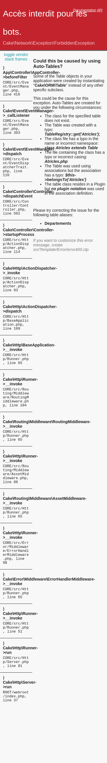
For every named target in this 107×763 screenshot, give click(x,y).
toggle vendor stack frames (16, 56)
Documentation (84, 10)
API (99, 10)
